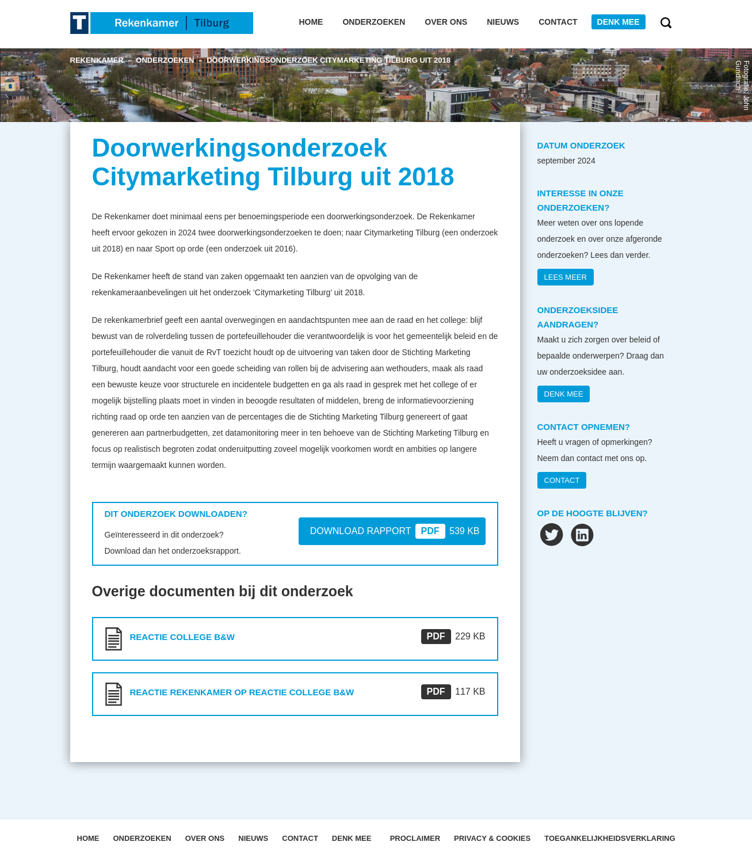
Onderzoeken (373, 21)
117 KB (453, 691)
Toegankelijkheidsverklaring (609, 838)
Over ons (446, 21)
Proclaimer (415, 838)
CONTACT (562, 480)
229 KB (453, 636)
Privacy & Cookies (492, 838)
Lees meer (565, 277)
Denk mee (618, 21)
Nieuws (503, 21)
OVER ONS (205, 838)
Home (311, 21)
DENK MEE (563, 394)
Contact (558, 21)
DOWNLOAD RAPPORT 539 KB (395, 531)
